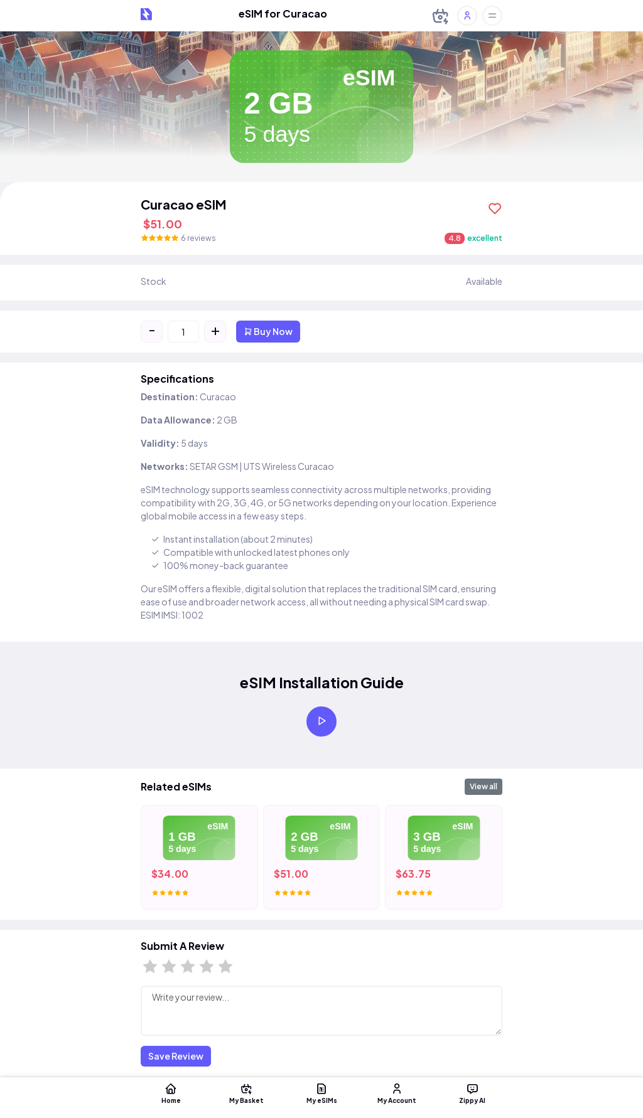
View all (483, 786)
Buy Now (268, 331)
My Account (397, 1093)
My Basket (246, 1093)
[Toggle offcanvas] (492, 16)
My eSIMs (321, 1093)
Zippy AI (472, 1093)
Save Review (175, 1056)
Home (170, 1093)
